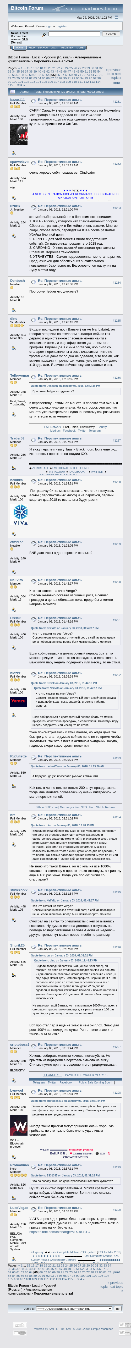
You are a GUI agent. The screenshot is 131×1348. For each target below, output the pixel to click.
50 (82, 71)
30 (92, 68)
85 (43, 78)
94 (82, 78)
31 (96, 68)
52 (90, 71)
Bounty (102, 426)
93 (77, 78)
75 (96, 74)
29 (88, 68)
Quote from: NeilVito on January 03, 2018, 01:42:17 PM (65, 628)
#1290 (117, 582)
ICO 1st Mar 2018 (109, 1252)
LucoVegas (19, 1208)
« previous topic (113, 72)
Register (67, 47)
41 (43, 71)
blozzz (15, 673)
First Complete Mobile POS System (73, 1252)
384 (20, 85)
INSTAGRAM (57, 471)
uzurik (15, 206)
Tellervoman (20, 375)
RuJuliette (18, 756)
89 (60, 78)
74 (92, 74)
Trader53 (17, 438)
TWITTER (97, 471)
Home (19, 47)
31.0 (25, 39)
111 (80, 81)
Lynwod (16, 1090)
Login (54, 47)
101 (20, 81)
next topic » (116, 76)
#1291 (117, 619)
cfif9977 (16, 542)
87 (52, 78)
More (80, 47)
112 (86, 81)
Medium (55, 430)
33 (9, 71)
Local (36, 57)
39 (35, 71)
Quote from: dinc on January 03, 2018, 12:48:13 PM (62, 825)
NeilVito (16, 580)
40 (39, 71)
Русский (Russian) (57, 57)
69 (71, 74)
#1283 (117, 208)
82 (30, 78)
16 (32, 68)
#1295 (117, 892)
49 (77, 71)
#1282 (117, 163)
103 (32, 81)
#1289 (117, 544)
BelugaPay (36, 1252)
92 (73, 78)
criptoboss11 (20, 1045)
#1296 (117, 947)
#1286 (117, 377)
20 (50, 68)
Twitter (82, 430)
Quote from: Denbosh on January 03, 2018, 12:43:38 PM (65, 385)
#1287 (117, 440)
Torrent (16, 42)
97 (94, 78)
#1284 (117, 282)
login (49, 26)
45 (60, 71)
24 (67, 68)
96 (90, 78)
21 (54, 68)
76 (100, 74)
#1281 (117, 101)
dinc (13, 319)
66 (58, 74)
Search (43, 47)
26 (75, 68)
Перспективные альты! (53, 61)
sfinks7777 (19, 890)
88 (56, 78)
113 (92, 81)
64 (48, 74)
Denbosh (17, 281)
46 (65, 71)
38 (30, 71)
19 (45, 68)
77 (9, 78)
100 (14, 81)
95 (86, 78)
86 (48, 78)
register (62, 26)
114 (98, 81)
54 (99, 71)
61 (35, 74)
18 (41, 68)
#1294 (117, 817)
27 (79, 68)
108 (62, 81)
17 (37, 68)
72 (83, 74)
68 (66, 74)
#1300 (117, 1210)
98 (99, 78)
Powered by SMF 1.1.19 (48, 1328)
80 (22, 78)
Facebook (69, 430)
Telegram (95, 430)
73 (88, 74)
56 (13, 74)
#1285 (117, 320)
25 (71, 68)
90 (65, 78)
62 (39, 74)
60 (30, 74)
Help (32, 47)
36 (22, 71)
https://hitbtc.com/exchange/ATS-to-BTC (59, 1232)
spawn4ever (20, 162)
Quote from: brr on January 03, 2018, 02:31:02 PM (61, 955)
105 (44, 81)
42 (48, 71)
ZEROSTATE (40, 468)
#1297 (117, 1046)
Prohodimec (20, 1165)
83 (35, 78)
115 (10, 85)
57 (18, 74)
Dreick (15, 618)
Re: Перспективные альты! (61, 100)
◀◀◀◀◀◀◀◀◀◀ (109, 1259)
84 (39, 78)
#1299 (117, 1167)
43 (52, 71)
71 (79, 74)
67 (62, 74)
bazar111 (17, 100)
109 (68, 81)
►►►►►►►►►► (46, 1255)
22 (58, 68)
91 (69, 78)
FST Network (52, 426)
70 (75, 74)
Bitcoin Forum (18, 57)
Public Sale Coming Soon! (95, 1082)
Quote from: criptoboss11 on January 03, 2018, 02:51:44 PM (68, 1100)
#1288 (117, 481)
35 (18, 71)
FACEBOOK (79, 471)
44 (56, 71)
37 (26, 71)
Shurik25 (17, 945)
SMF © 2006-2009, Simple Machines (89, 1328)
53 (94, 71)
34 (13, 71)
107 (56, 81)
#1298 (117, 1092)
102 (26, 81)
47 (69, 71)
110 (74, 81)
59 (26, 74)
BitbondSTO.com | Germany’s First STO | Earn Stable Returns (75, 807)
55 (9, 74)
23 (62, 68)
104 (38, 81)
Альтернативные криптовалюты (30, 1291)
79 (18, 78)
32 (101, 68)
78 (13, 78)
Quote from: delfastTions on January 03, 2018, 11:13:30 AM (67, 766)
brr (12, 815)
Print (116, 82)
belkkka (16, 480)
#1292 (117, 674)
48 (73, 71)
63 (43, 74)
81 (26, 78)
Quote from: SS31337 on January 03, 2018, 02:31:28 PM (65, 1175)
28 (84, 68)
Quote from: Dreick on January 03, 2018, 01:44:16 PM (64, 683)
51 (86, 71)
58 (22, 74)
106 (50, 81)
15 (28, 68)
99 (9, 81)
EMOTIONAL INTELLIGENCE (71, 468)
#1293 (117, 758)
